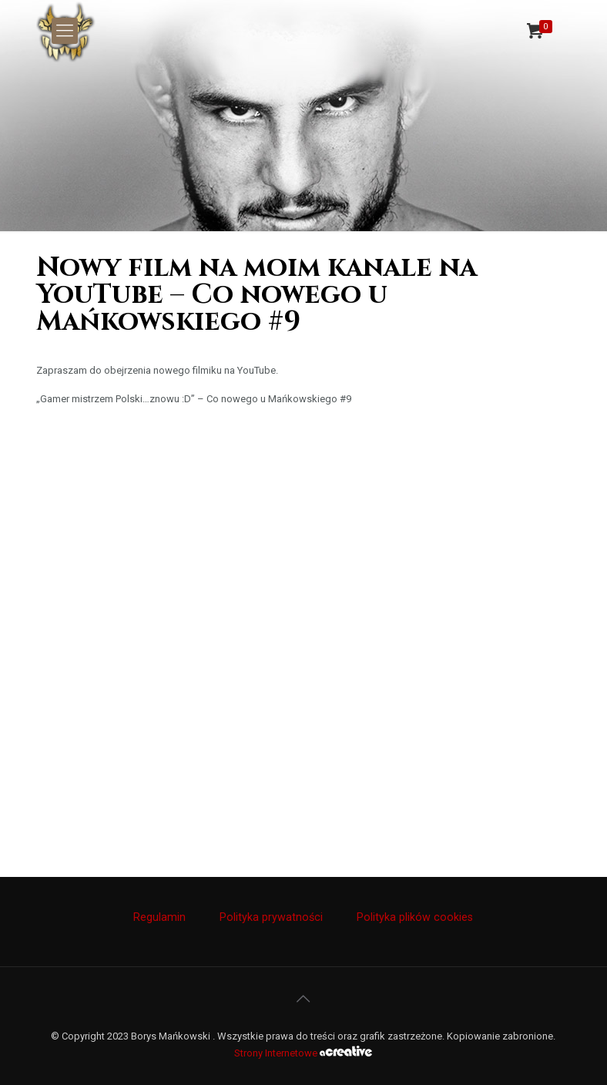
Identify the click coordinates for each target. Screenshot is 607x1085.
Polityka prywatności (271, 917)
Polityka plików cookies (415, 917)
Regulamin (159, 917)
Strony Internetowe (303, 1053)
